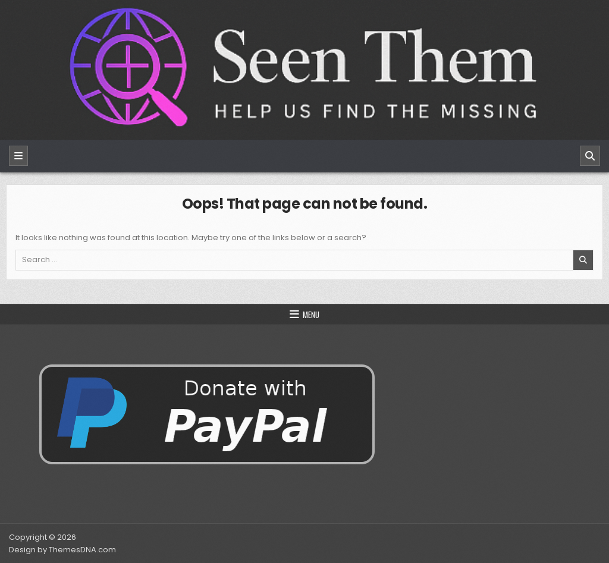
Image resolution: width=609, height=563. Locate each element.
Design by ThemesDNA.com (62, 549)
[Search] (590, 156)
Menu (311, 314)
